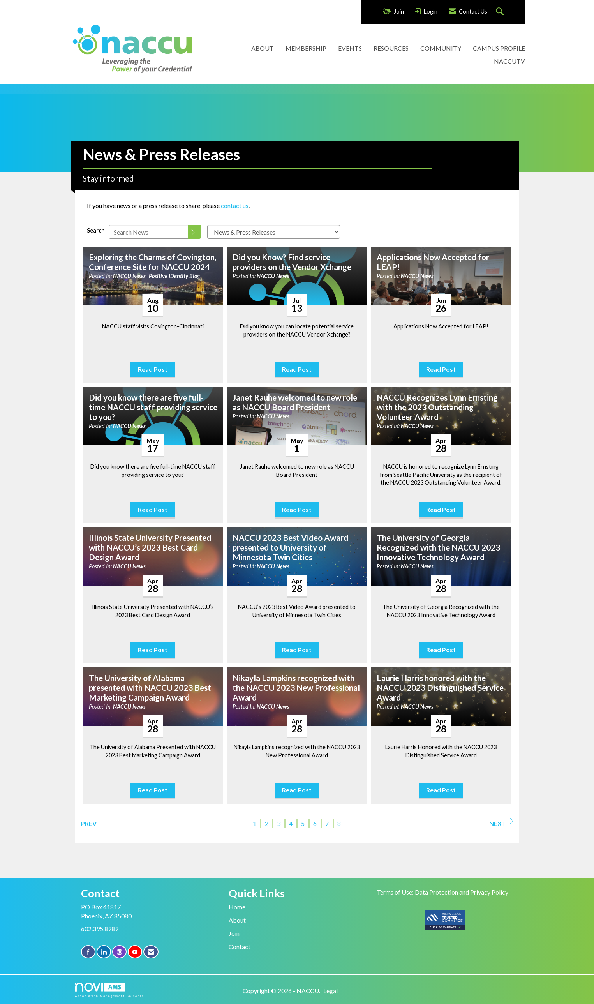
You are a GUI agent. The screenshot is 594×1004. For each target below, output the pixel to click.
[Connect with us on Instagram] (119, 952)
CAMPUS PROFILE (499, 48)
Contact (239, 946)
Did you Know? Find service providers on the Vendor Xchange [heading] (292, 262)
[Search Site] (501, 12)
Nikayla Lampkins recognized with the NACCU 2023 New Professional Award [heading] (296, 687)
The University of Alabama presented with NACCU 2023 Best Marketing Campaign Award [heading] (150, 687)
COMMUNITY (440, 48)
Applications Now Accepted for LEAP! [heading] (433, 262)
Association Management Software (110, 990)
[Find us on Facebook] (88, 952)
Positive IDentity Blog (174, 276)
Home (237, 906)
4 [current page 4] (291, 823)
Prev (89, 823)
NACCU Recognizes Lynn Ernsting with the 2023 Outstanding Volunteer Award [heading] (437, 407)
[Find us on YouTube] (135, 952)
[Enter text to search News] (148, 232)
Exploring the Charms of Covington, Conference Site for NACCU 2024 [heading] (152, 262)
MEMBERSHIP (306, 48)
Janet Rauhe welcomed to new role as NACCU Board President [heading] (295, 402)
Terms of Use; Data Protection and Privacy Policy (442, 892)
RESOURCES (391, 48)
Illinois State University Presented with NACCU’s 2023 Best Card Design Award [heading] (150, 547)
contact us (235, 205)
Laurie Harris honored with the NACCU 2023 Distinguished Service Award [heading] (440, 687)
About (237, 920)
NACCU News (129, 276)
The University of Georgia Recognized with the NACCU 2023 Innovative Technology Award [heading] (438, 547)
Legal (330, 990)
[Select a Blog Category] (273, 232)
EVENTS (350, 48)
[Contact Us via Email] (151, 952)
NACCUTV (509, 61)
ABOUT (262, 48)
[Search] (194, 232)
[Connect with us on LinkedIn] (104, 952)
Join (234, 933)
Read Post (152, 369)
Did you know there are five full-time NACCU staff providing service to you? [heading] (153, 407)
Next (501, 822)
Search (96, 230)
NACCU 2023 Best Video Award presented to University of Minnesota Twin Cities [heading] (290, 547)
